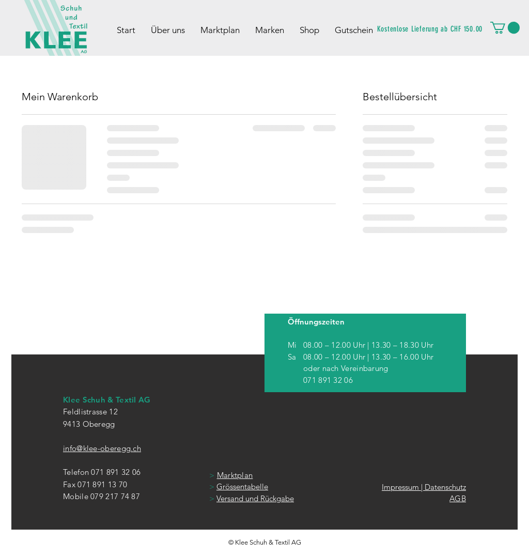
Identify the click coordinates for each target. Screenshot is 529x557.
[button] (505, 28)
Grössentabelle (242, 486)
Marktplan (235, 475)
